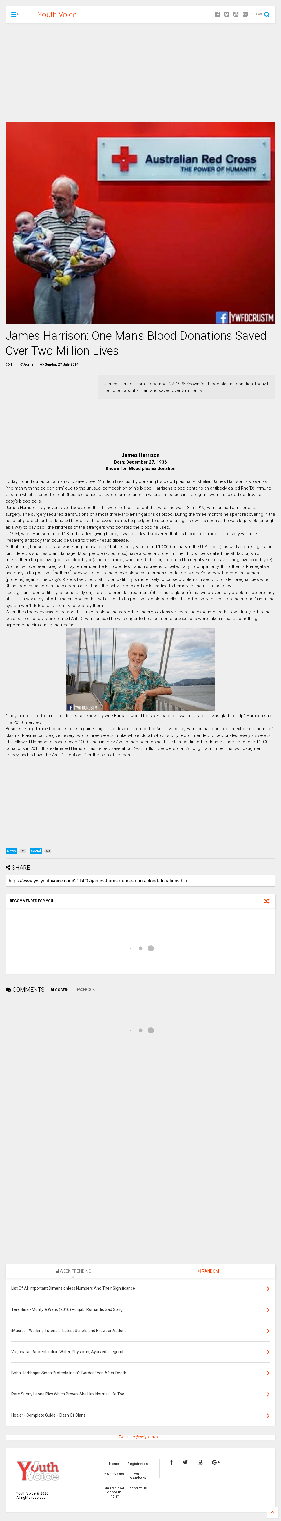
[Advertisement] (140, 72)
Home (114, 1464)
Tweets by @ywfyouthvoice (141, 1437)
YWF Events (114, 1474)
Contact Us (138, 1488)
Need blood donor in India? (114, 1492)
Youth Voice (57, 14)
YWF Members (137, 1476)
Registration (137, 1464)
